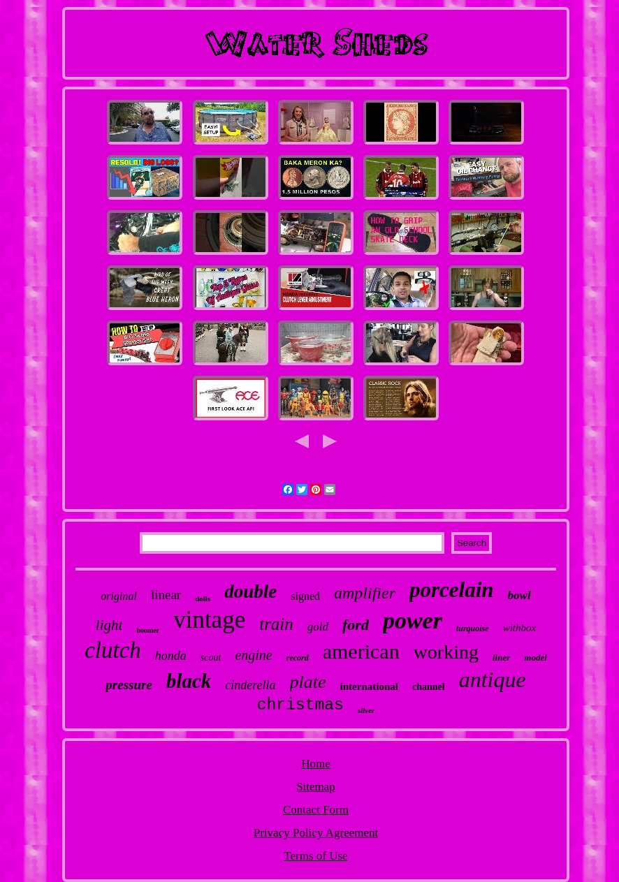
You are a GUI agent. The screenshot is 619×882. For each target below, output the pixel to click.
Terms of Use (315, 855)
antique (492, 679)
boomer (147, 630)
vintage (209, 619)
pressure (128, 684)
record (297, 658)
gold (317, 626)
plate (308, 682)
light (109, 625)
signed (305, 596)
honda (171, 656)
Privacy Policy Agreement (316, 832)
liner (501, 657)
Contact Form (316, 809)
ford (355, 624)
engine (253, 655)
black (188, 681)
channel (428, 687)
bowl (519, 595)
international (369, 686)
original (119, 596)
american (361, 651)
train (276, 624)
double (250, 591)
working (446, 652)
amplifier (364, 593)
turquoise (472, 628)
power (412, 620)
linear (166, 594)
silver (366, 710)
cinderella (250, 685)
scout (211, 657)
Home (315, 763)
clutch (113, 650)
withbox (520, 627)
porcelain (451, 590)
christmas (300, 705)
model (535, 657)
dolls (202, 598)
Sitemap (315, 786)
